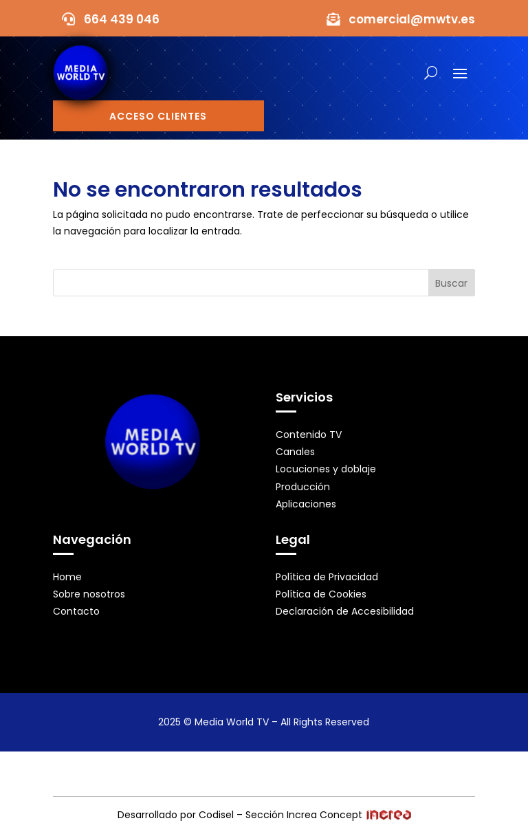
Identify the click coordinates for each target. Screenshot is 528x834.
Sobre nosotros (89, 594)
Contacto (76, 611)
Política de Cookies (321, 594)
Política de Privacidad (327, 577)
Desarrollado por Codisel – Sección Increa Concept (264, 815)
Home (67, 577)
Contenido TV (309, 434)
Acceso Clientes (158, 116)
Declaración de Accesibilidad (345, 611)
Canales (295, 452)
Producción (303, 487)
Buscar (451, 283)
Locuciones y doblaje (326, 469)
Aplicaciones (306, 504)
